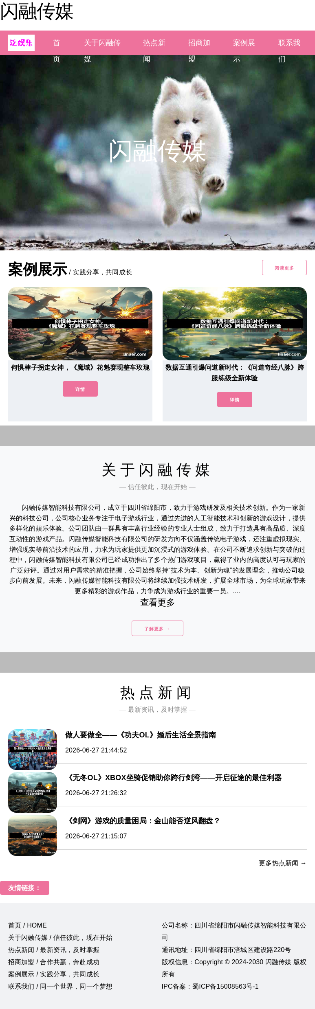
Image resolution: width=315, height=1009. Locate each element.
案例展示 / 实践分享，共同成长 (53, 974)
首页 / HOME (27, 925)
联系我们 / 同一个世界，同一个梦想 (60, 986)
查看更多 (157, 602)
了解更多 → (157, 628)
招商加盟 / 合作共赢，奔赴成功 (53, 962)
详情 (80, 389)
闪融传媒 (36, 11)
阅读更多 (284, 267)
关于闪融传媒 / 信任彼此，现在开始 (60, 937)
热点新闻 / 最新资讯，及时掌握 (53, 949)
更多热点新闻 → (283, 863)
